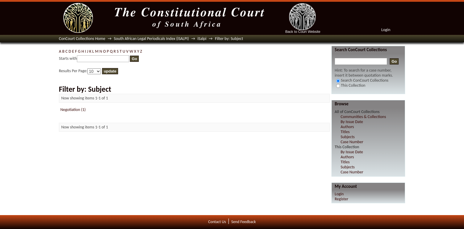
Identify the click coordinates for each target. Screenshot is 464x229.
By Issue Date (352, 121)
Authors (347, 126)
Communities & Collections (363, 116)
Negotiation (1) (73, 109)
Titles (345, 131)
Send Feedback (243, 221)
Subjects (348, 136)
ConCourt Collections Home (82, 38)
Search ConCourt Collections (362, 80)
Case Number (352, 141)
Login (385, 29)
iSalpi (201, 38)
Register (341, 198)
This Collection (350, 85)
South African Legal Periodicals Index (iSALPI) (151, 38)
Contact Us (217, 221)
